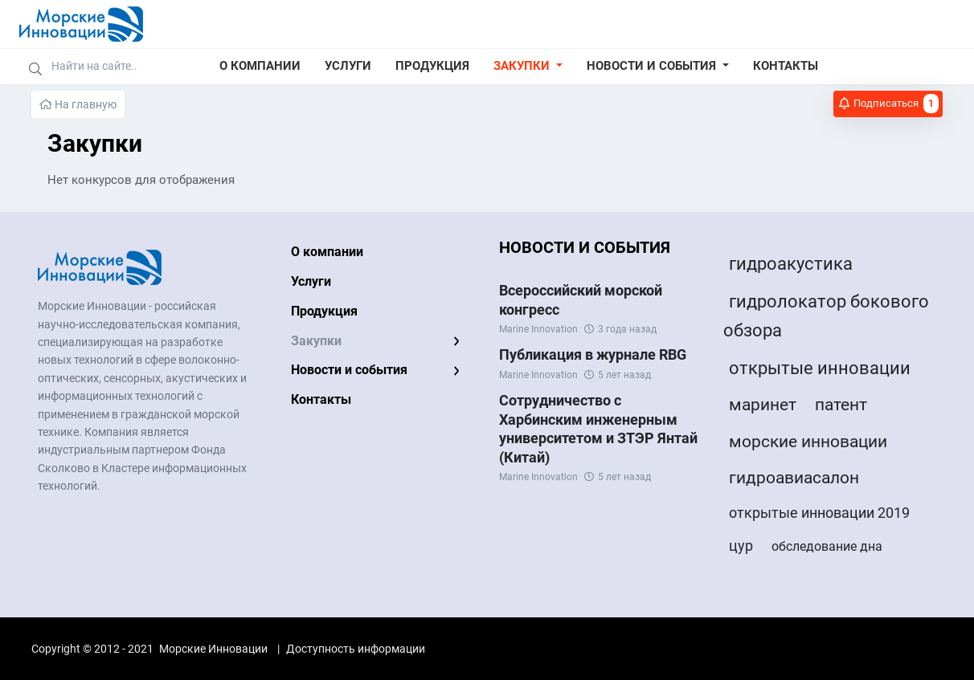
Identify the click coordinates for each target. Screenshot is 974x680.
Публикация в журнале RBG (592, 354)
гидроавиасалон (794, 477)
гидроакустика (791, 264)
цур (741, 545)
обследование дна (826, 546)
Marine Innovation (538, 329)
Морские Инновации (213, 648)
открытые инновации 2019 (819, 512)
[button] (528, 66)
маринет (762, 404)
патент (841, 404)
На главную (78, 104)
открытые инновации (820, 368)
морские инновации (808, 441)
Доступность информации (355, 648)
